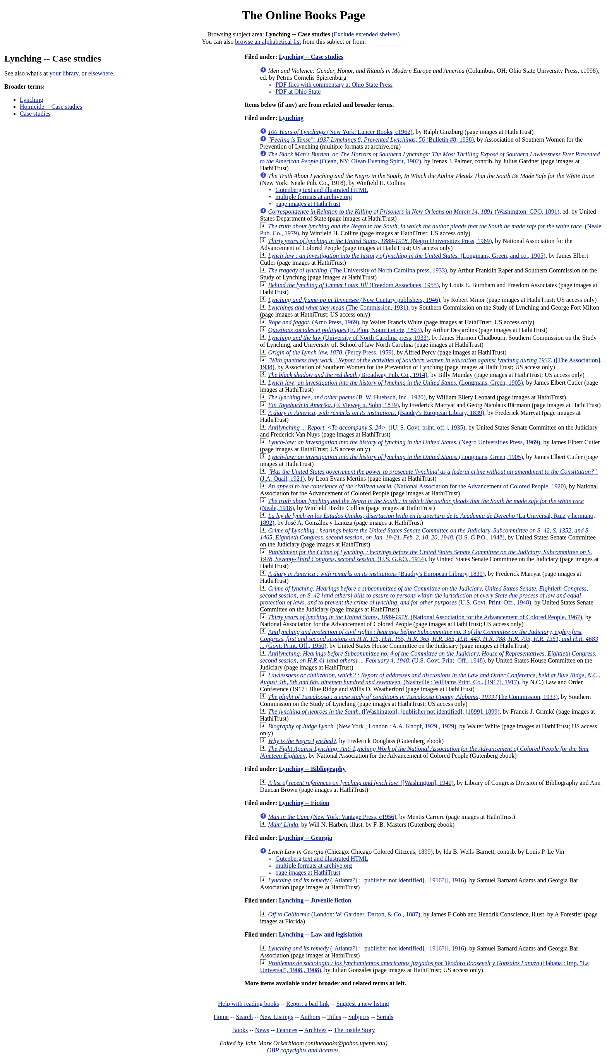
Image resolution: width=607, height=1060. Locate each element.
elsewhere (100, 73)
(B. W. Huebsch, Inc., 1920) (346, 397)
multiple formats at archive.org (313, 197)
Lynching (31, 99)
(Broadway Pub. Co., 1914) (347, 375)
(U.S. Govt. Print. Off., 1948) (424, 595)
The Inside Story (354, 1030)
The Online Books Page (303, 15)
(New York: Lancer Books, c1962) (340, 131)
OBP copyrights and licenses (302, 1050)
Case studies (35, 113)
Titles (334, 1017)
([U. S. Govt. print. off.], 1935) (366, 427)
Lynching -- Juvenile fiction (315, 900)
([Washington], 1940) (360, 782)
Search (244, 1017)
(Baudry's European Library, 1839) (376, 412)
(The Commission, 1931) (338, 307)
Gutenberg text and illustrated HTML (321, 190)
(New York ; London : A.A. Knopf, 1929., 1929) (362, 726)
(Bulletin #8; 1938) (371, 139)
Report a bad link (307, 1003)
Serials (385, 1017)
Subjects (358, 1017)
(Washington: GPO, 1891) (413, 211)
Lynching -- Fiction (304, 803)
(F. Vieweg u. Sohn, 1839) (333, 405)
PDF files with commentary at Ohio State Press (334, 84)
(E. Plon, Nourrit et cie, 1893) (345, 330)
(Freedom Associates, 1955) (353, 285)
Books (240, 1030)
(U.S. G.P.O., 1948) (425, 534)
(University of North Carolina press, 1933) (348, 337)
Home (221, 1017)
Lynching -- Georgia (305, 837)
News (262, 1030)
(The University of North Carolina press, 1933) (357, 270)
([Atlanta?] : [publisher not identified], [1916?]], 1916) (367, 880)
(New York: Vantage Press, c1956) (332, 816)
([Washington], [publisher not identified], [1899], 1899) (383, 711)
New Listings (276, 1017)
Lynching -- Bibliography (312, 768)
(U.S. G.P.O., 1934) (426, 555)
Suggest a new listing (362, 1003)
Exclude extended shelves (366, 34)
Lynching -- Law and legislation (320, 934)
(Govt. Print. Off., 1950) (429, 638)
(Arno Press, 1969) (313, 322)
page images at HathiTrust (307, 203)
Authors (310, 1017)
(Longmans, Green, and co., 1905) (406, 255)
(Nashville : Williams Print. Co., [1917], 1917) (430, 678)
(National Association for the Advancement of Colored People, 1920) (417, 486)
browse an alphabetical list (268, 41)
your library (64, 73)
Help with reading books (248, 1003)
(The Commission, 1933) (412, 697)
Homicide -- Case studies (51, 106)
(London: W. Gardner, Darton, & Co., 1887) (344, 914)
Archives (315, 1030)
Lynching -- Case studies (311, 56)
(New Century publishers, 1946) (354, 299)
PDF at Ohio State (298, 91)
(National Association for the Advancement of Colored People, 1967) (425, 617)
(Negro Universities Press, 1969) (380, 241)
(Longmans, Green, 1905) (395, 382)
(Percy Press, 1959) (330, 352)
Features (286, 1030)
